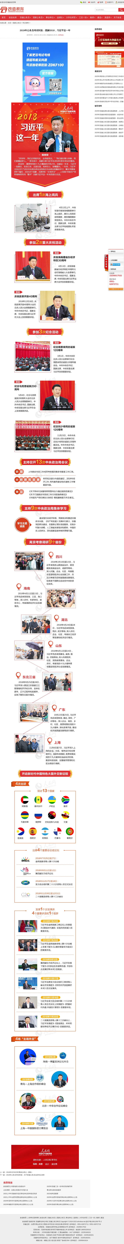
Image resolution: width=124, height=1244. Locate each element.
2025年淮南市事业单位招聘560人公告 (60, 1204)
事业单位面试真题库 (54, 1190)
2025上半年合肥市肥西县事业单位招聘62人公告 (20, 1197)
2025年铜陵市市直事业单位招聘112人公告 (18, 1204)
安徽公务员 (25, 17)
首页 (4, 17)
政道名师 (13, 17)
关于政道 (117, 17)
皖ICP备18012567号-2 (94, 1221)
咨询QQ (60, 35)
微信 (84, 2)
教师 (92, 17)
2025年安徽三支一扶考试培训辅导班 (59, 1186)
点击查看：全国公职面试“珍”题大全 (15, 1190)
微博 (101, 2)
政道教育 (23, 1218)
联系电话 (113, 269)
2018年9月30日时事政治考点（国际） (19, 1172)
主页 (9, 23)
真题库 (107, 17)
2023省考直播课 (52, 1193)
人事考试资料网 (33, 1218)
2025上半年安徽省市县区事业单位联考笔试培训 (20, 1193)
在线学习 (110, 2)
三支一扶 (83, 17)
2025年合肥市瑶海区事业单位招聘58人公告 (62, 1197)
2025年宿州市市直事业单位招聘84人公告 (17, 1201)
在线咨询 (121, 2)
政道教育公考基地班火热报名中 (14, 1186)
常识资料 (26, 23)
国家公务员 (37, 17)
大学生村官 (71, 17)
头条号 (93, 2)
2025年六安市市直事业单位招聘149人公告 (62, 1201)
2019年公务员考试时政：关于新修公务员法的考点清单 (25, 1175)
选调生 (60, 17)
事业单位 (50, 17)
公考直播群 (114, 260)
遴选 (99, 17)
